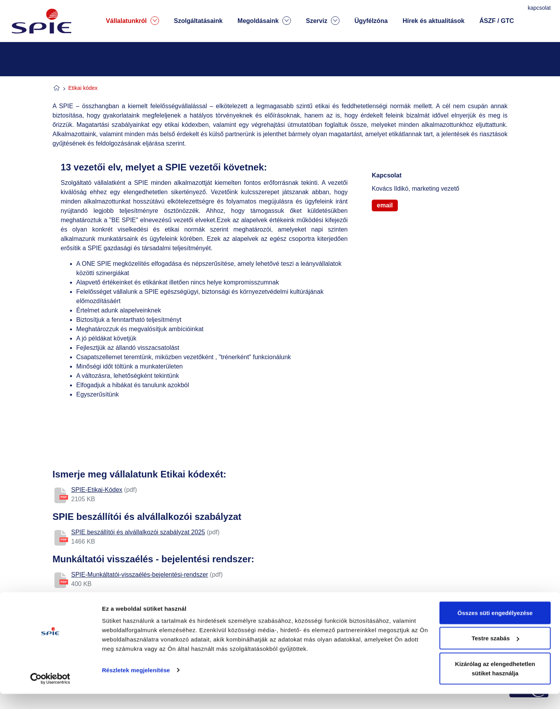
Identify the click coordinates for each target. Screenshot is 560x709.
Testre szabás (495, 653)
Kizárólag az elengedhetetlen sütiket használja (495, 683)
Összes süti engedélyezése (494, 628)
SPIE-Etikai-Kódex (96, 489)
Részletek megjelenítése (136, 685)
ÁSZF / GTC (497, 21)
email (385, 205)
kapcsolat (540, 8)
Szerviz (323, 20)
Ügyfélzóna (370, 21)
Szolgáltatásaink (198, 21)
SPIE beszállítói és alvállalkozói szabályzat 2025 (138, 532)
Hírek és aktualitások (433, 21)
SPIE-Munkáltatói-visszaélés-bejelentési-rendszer (139, 574)
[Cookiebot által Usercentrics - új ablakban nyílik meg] (50, 694)
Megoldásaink (264, 20)
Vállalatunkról (132, 20)
